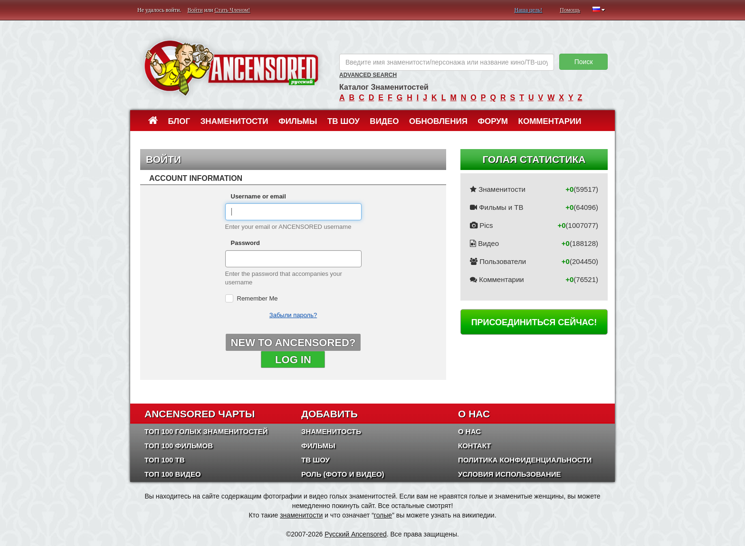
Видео (384, 121)
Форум (493, 121)
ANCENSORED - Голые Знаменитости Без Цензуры (231, 67)
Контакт (474, 446)
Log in (293, 360)
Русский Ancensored (356, 534)
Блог (179, 121)
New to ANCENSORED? (293, 342)
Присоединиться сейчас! (534, 322)
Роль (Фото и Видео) (342, 474)
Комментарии (550, 121)
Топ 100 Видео (172, 474)
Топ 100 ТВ (164, 460)
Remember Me (257, 298)
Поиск (583, 62)
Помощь (570, 10)
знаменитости (301, 515)
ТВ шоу (343, 121)
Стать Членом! (232, 10)
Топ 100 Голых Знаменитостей (206, 431)
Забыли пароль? (293, 315)
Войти (195, 10)
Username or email (258, 196)
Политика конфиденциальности (525, 460)
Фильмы (297, 121)
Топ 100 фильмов (178, 446)
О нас (469, 431)
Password (245, 242)
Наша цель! (528, 10)
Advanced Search (368, 75)
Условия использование (509, 474)
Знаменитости (234, 121)
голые (383, 515)
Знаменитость (331, 431)
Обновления (438, 121)
